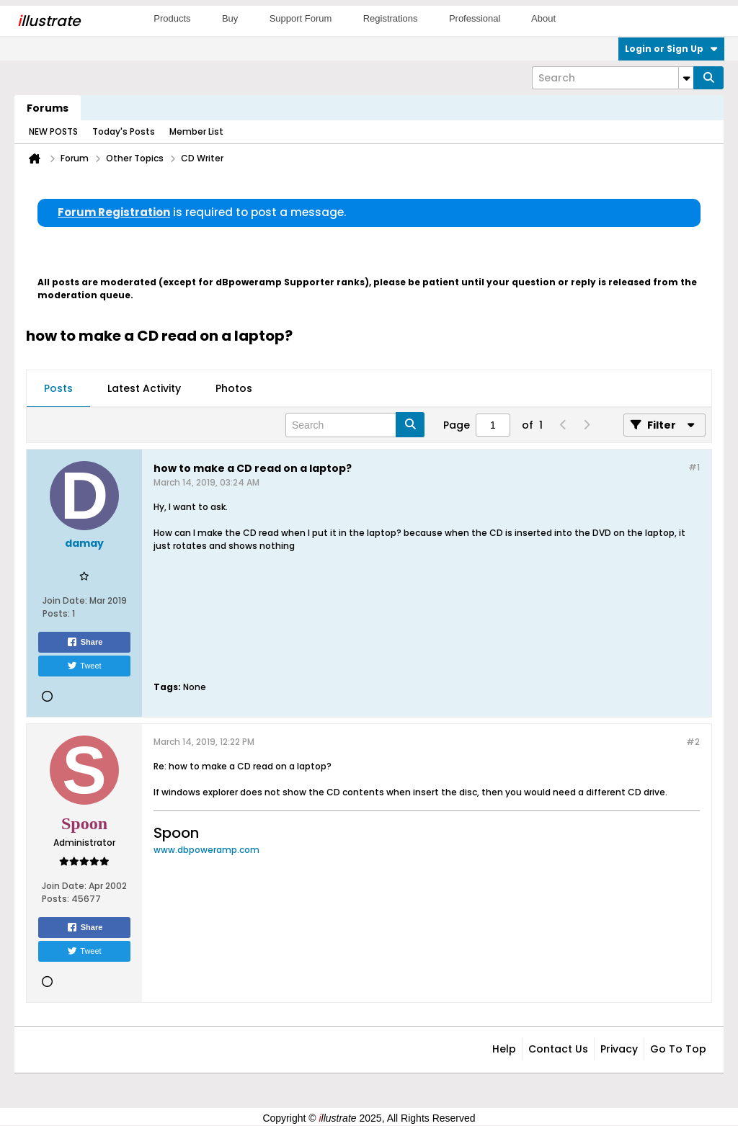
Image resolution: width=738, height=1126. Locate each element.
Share (84, 642)
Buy (230, 18)
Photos (233, 388)
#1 (694, 467)
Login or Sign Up (671, 49)
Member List (196, 131)
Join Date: (65, 600)
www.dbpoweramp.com (206, 850)
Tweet (84, 666)
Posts (58, 388)
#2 (693, 742)
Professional (475, 18)
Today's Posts (123, 131)
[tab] (58, 389)
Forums (47, 108)
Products (172, 18)
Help (504, 1049)
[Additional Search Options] (686, 77)
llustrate (48, 21)
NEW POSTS (53, 131)
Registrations (390, 18)
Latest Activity (144, 388)
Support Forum (301, 18)
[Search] (612, 77)
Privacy (619, 1049)
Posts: (56, 613)
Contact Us (558, 1049)
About (543, 18)
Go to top (678, 1049)
